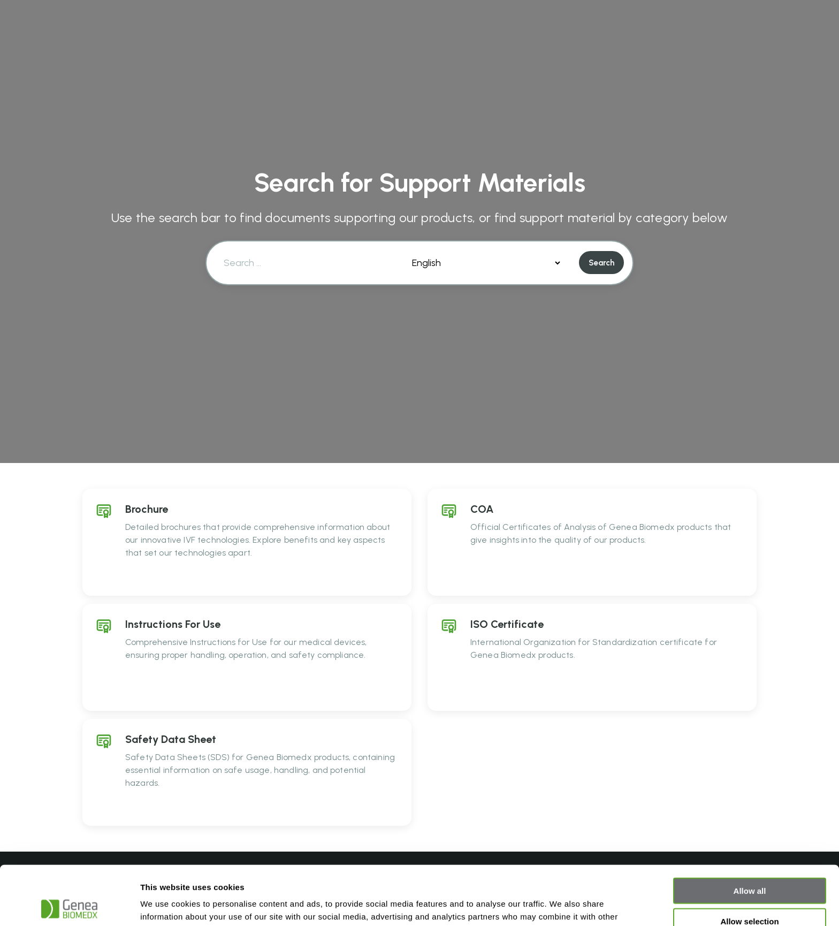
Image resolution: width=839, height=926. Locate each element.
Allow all (750, 831)
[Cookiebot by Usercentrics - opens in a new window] (69, 905)
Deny (750, 892)
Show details (561, 904)
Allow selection (749, 862)
